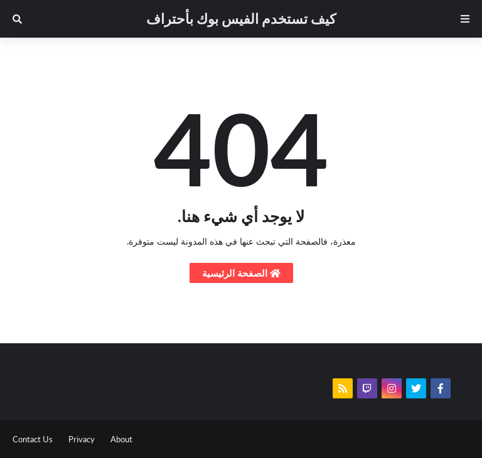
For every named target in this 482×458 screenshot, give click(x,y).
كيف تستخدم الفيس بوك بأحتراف (241, 18)
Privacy (81, 439)
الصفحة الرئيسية (241, 273)
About (121, 439)
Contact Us (33, 439)
